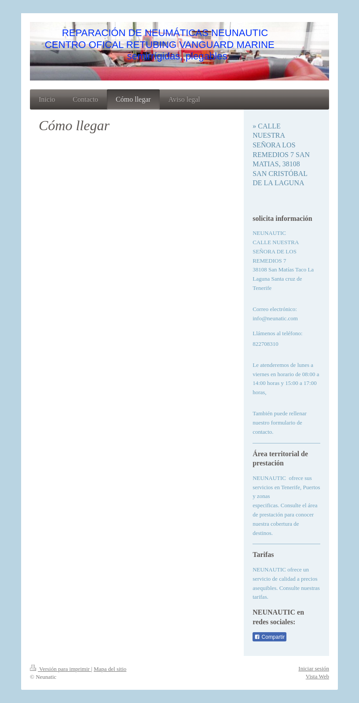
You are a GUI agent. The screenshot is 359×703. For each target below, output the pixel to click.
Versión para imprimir (60, 669)
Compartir (269, 637)
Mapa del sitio (110, 669)
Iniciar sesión (313, 668)
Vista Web (317, 676)
